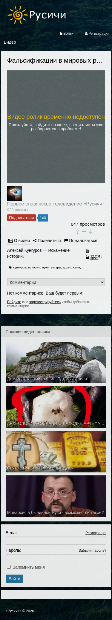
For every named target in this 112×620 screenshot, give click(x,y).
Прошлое (97, 258)
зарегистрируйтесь (45, 302)
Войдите (14, 302)
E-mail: (12, 532)
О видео (19, 240)
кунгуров (19, 267)
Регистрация (95, 533)
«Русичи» (14, 611)
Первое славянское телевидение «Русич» (54, 203)
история (34, 267)
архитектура (51, 267)
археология (71, 267)
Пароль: (13, 550)
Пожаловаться (80, 240)
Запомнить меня (29, 567)
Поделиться (47, 240)
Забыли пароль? (93, 550)
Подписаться (21, 217)
